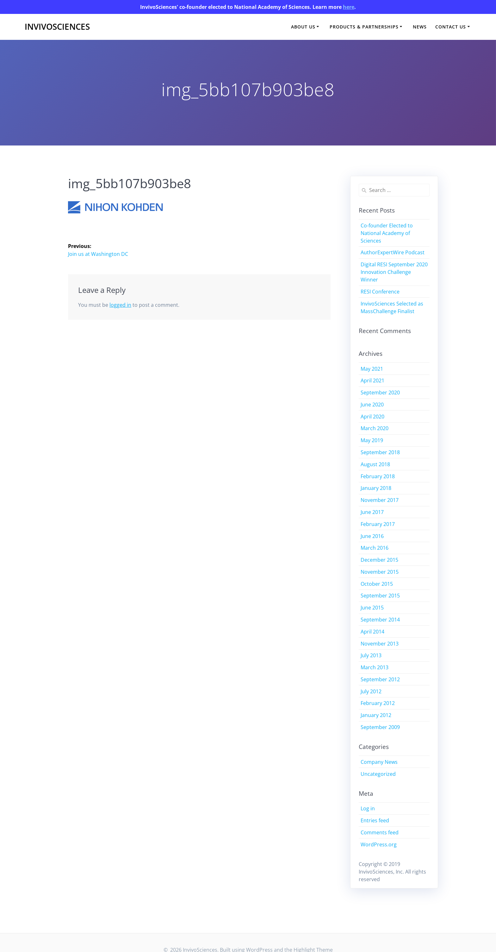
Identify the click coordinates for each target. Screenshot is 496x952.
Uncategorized (378, 773)
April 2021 (372, 380)
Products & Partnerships (364, 27)
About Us (303, 27)
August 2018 (375, 464)
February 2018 (378, 476)
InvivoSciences (57, 27)
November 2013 (380, 643)
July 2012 (371, 691)
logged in (120, 304)
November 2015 (380, 571)
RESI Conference (380, 291)
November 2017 (380, 500)
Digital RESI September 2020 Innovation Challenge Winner (394, 272)
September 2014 (380, 619)
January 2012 (376, 715)
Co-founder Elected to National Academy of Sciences (387, 233)
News (420, 27)
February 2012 (378, 703)
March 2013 (374, 667)
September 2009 (380, 727)
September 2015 (380, 595)
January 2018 (376, 488)
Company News (379, 761)
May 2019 (372, 440)
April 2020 (372, 416)
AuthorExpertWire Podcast (393, 252)
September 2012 (380, 679)
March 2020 (374, 428)
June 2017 (372, 512)
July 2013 (371, 655)
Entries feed (375, 820)
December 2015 (379, 559)
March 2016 (374, 547)
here (348, 6)
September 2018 (380, 452)
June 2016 (372, 536)
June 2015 (372, 607)
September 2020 (380, 392)
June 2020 (372, 404)
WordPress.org (379, 844)
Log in (368, 808)
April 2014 (372, 631)
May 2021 (372, 368)
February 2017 (378, 524)
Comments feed (380, 832)
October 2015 (377, 583)
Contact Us (450, 27)
